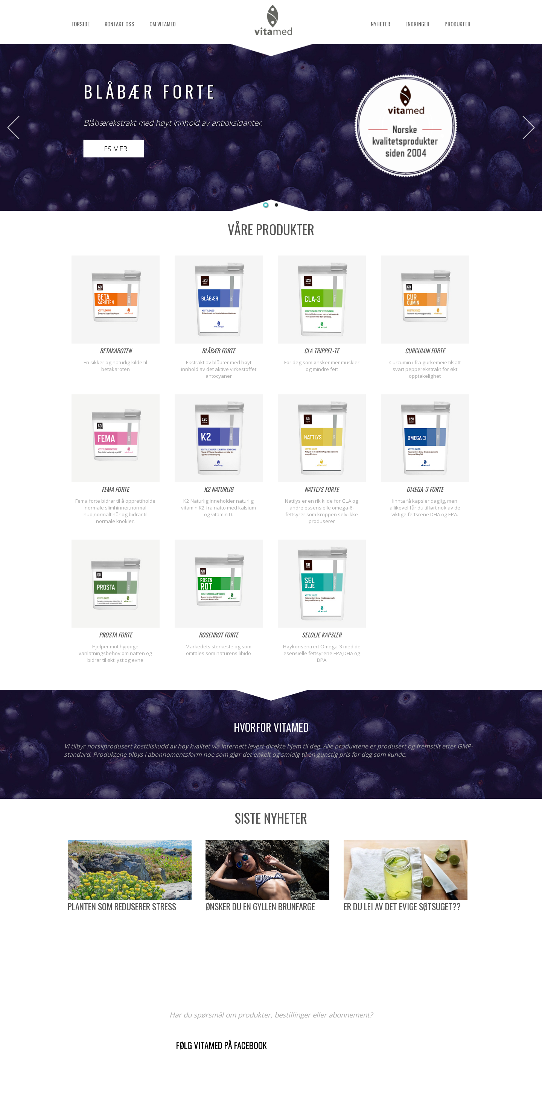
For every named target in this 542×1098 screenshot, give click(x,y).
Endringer (417, 24)
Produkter (457, 24)
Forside (81, 24)
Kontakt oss (119, 24)
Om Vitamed (162, 24)
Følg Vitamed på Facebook (221, 1045)
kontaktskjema (313, 1063)
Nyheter (380, 24)
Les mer (113, 148)
